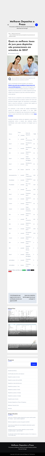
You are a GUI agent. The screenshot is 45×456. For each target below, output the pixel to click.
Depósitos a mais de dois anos (15, 383)
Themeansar (32, 454)
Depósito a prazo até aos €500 (15, 380)
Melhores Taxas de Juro (13, 405)
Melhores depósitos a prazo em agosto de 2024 (21, 318)
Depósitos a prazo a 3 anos (14, 389)
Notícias (10, 408)
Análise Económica (12, 370)
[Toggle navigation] (8, 24)
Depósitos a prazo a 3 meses (14, 392)
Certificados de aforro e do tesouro (16, 373)
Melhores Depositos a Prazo (22, 445)
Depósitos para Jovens (13, 399)
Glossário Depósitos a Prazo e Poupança (17, 402)
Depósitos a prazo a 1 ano (13, 386)
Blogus (26, 454)
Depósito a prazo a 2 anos (14, 377)
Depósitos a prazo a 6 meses (14, 395)
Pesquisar (11, 360)
